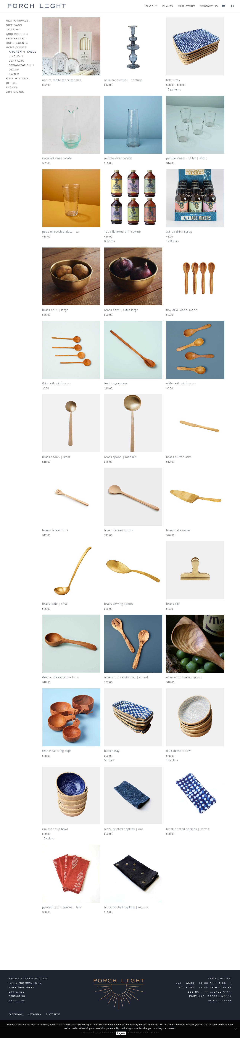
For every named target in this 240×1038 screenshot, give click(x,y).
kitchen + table (22, 51)
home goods (16, 47)
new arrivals (17, 20)
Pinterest (53, 1014)
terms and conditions (25, 982)
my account (17, 1000)
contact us (209, 6)
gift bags (14, 25)
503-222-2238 (220, 1000)
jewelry (13, 29)
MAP (227, 991)
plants (167, 6)
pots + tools (17, 78)
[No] (235, 1029)
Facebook (16, 1014)
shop (149, 6)
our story (186, 6)
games (14, 74)
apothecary (16, 38)
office (11, 83)
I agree (121, 1033)
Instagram (34, 1014)
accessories (17, 34)
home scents (17, 42)
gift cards (15, 91)
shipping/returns (21, 987)
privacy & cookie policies (28, 978)
